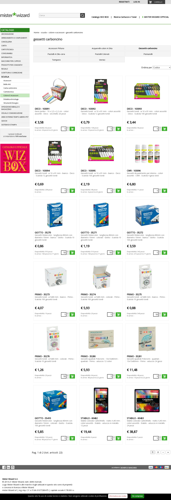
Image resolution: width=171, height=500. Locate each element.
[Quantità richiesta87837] (63, 129)
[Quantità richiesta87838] (109, 129)
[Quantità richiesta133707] (63, 438)
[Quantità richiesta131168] (109, 252)
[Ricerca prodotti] (59, 15)
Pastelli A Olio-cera (56, 54)
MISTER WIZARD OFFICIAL (156, 17)
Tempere (56, 59)
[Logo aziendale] (17, 21)
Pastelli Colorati (102, 54)
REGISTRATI (124, 2)
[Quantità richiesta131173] (63, 376)
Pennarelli (148, 54)
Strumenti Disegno (10, 103)
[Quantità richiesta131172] (156, 314)
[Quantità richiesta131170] (63, 314)
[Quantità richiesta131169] (156, 252)
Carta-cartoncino (10, 88)
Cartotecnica (8, 92)
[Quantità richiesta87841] (109, 191)
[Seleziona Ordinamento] (162, 67)
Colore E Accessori (10, 95)
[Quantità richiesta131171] (109, 314)
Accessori (7, 80)
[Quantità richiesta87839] (156, 129)
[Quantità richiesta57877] (156, 438)
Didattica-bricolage (11, 99)
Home (36, 32)
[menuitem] (156, 2)
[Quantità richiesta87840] (63, 191)
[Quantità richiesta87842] (156, 191)
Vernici (102, 59)
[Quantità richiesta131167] (63, 252)
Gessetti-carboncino (148, 48)
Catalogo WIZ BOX (100, 17)
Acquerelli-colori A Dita (102, 48)
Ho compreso (137, 496)
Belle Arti (7, 84)
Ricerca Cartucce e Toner (125, 17)
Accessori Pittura (56, 48)
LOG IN (136, 2)
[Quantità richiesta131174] (109, 376)
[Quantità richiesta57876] (109, 438)
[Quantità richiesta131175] (156, 376)
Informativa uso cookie (117, 496)
